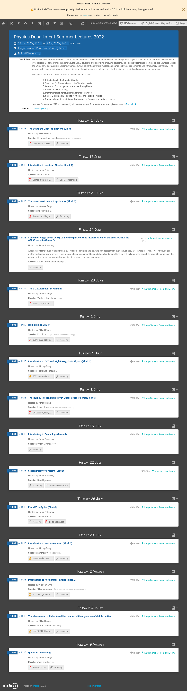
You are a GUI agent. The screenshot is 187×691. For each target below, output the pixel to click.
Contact (97, 685)
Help (89, 685)
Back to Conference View (103, 23)
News (86, 15)
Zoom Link (131, 104)
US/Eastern (130, 23)
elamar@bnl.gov (42, 108)
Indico (36, 685)
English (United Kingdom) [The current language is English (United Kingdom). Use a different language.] (158, 23)
